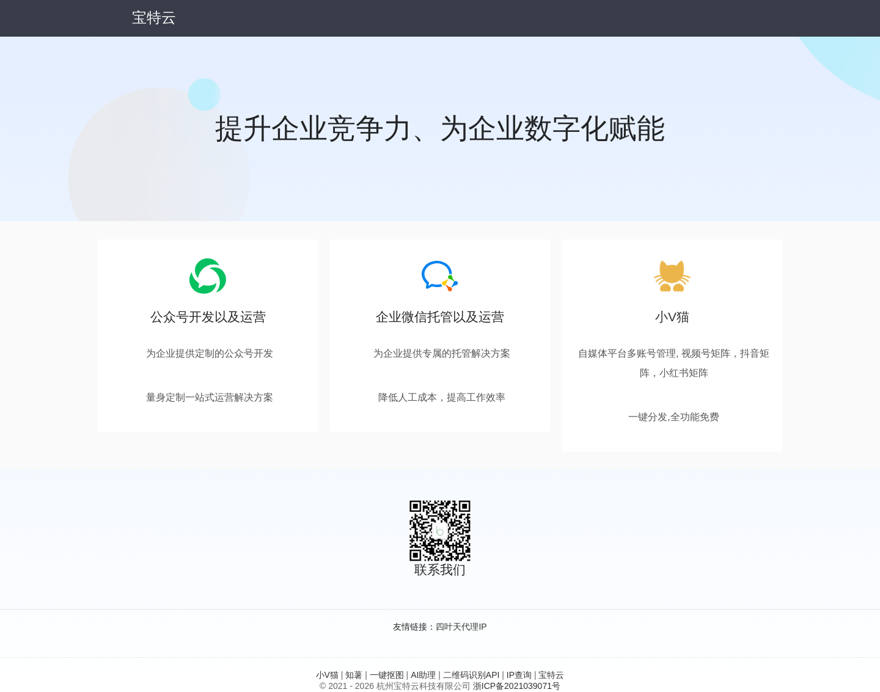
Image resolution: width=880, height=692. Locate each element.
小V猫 (672, 317)
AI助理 (423, 675)
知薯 (353, 675)
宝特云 (551, 675)
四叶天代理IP (461, 627)
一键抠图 (387, 675)
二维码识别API (471, 675)
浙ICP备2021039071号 (516, 686)
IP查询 (519, 675)
